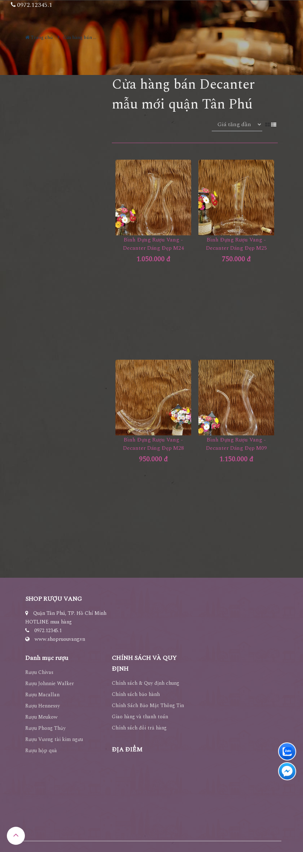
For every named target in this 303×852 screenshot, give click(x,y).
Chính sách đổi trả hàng (139, 728)
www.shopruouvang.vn (60, 639)
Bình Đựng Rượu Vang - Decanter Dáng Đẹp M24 (153, 244)
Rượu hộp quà (41, 750)
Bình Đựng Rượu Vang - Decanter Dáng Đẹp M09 (236, 444)
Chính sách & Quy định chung (145, 683)
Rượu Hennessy (42, 706)
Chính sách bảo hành (136, 694)
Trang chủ (39, 37)
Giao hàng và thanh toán (140, 716)
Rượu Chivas (39, 672)
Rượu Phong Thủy (45, 728)
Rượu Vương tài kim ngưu (54, 739)
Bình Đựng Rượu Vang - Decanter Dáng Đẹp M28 (153, 444)
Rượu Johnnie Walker (49, 683)
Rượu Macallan (42, 694)
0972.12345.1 (48, 630)
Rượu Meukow (41, 717)
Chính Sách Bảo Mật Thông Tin (148, 705)
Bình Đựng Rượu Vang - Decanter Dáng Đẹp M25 (236, 244)
